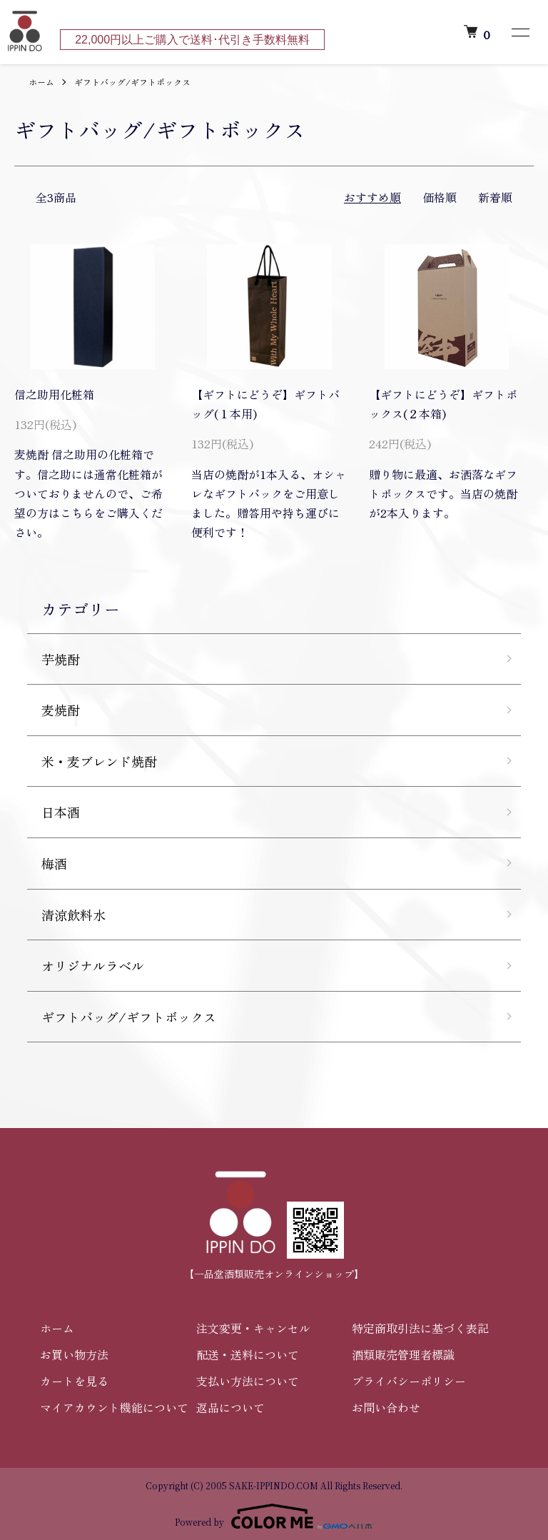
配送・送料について (247, 1354)
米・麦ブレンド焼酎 (99, 761)
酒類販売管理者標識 (403, 1354)
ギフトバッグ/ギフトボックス (132, 82)
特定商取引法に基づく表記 (420, 1328)
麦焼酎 (60, 709)
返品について (230, 1407)
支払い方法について (247, 1380)
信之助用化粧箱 (54, 394)
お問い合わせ (386, 1407)
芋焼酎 (60, 659)
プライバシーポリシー (409, 1380)
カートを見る (74, 1380)
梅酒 (54, 863)
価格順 (439, 197)
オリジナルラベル (92, 965)
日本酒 (60, 811)
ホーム (41, 82)
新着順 (495, 197)
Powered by (274, 1516)
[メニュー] (519, 32)
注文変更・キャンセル (253, 1328)
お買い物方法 (74, 1354)
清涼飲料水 (73, 914)
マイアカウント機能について (114, 1407)
